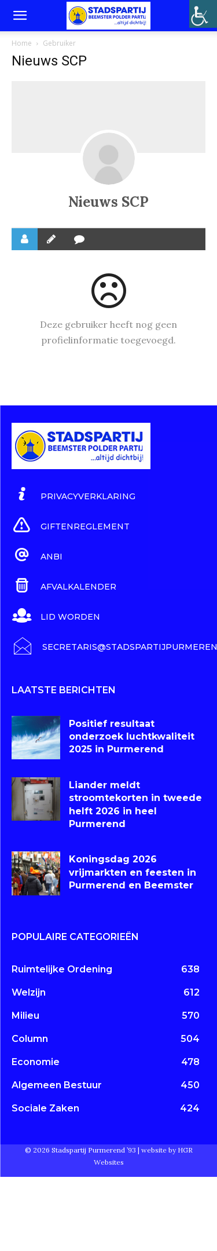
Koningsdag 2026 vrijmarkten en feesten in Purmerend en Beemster (132, 872)
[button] (19, 15)
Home (22, 43)
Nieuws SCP (108, 202)
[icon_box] (73, 494)
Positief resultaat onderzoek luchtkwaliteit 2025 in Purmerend (131, 736)
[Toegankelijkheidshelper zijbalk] (203, 14)
